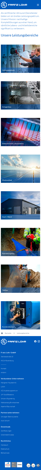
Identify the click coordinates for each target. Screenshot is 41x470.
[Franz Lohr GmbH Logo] (14, 5)
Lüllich (3, 387)
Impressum (4, 445)
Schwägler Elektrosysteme (9, 417)
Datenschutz (5, 449)
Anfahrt (3, 372)
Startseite (8, 333)
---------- (3, 364)
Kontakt (3, 368)
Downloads (5, 427)
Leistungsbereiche (23, 333)
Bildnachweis (5, 453)
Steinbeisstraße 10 (7, 356)
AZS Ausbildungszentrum (9, 391)
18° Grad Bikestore (7, 394)
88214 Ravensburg (7, 360)
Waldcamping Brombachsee (10, 402)
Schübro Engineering (8, 398)
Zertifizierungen (6, 431)
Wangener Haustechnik (8, 383)
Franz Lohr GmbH (8, 352)
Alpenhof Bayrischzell (8, 406)
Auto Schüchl (5, 421)
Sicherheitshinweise (7, 435)
